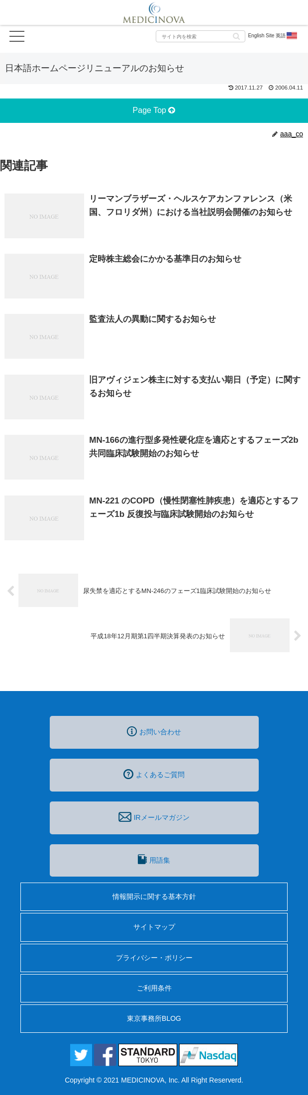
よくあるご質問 (154, 774)
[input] (200, 36)
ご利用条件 (154, 988)
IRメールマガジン (153, 817)
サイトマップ (154, 927)
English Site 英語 (273, 36)
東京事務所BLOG (154, 1018)
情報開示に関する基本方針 (154, 896)
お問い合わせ (154, 731)
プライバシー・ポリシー (154, 958)
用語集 (154, 859)
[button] (236, 35)
